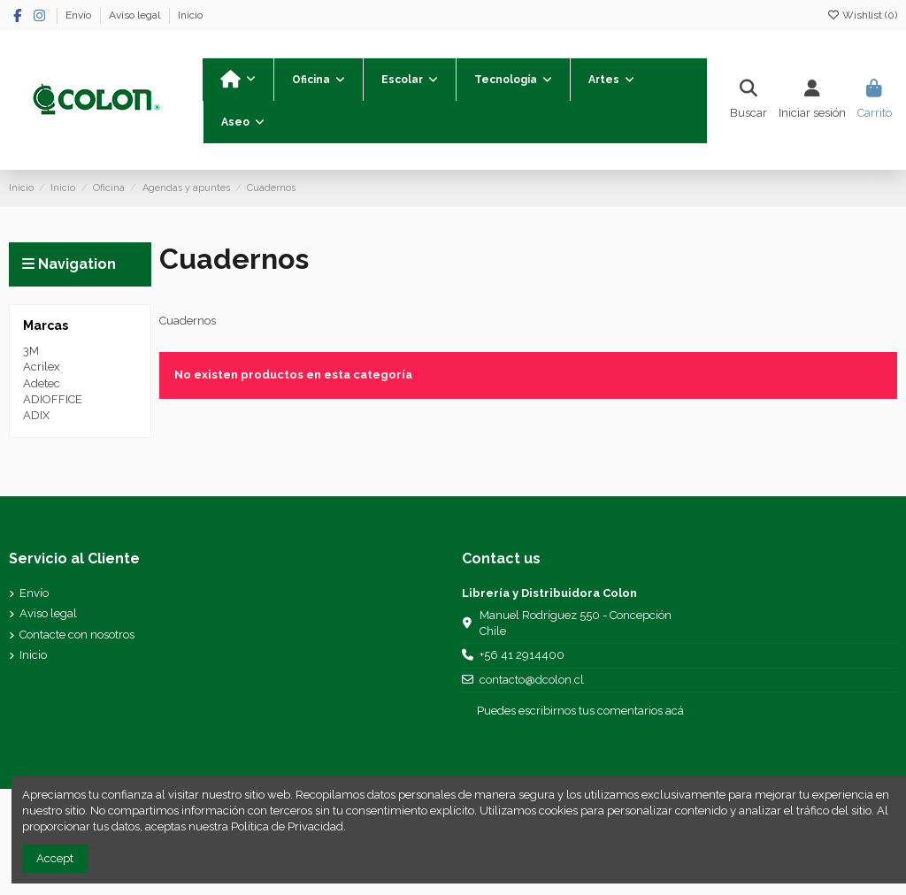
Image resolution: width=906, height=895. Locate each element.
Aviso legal (136, 15)
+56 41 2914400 (522, 655)
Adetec (41, 383)
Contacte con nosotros (76, 634)
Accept (54, 858)
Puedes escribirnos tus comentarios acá (580, 710)
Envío (79, 15)
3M (31, 350)
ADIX (36, 415)
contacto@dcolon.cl (532, 679)
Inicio (190, 15)
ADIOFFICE (52, 399)
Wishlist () (861, 15)
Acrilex (41, 366)
